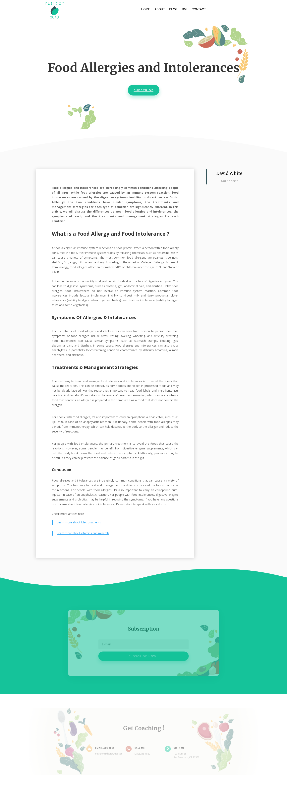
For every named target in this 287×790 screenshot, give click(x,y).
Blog (173, 9)
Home (145, 9)
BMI (184, 9)
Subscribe (143, 90)
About (159, 9)
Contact (199, 9)
